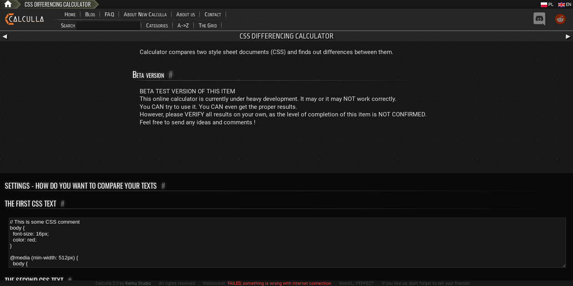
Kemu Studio (138, 283)
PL (547, 4)
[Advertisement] (286, 151)
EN (564, 4)
